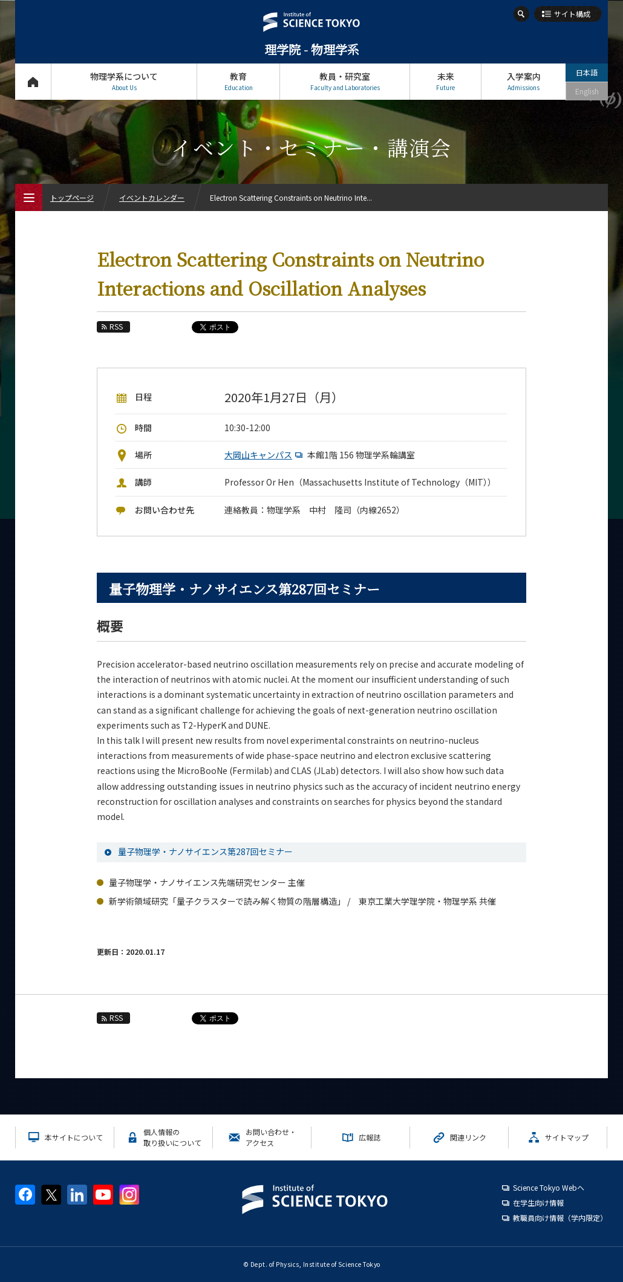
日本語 (587, 72)
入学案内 (523, 81)
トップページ (33, 81)
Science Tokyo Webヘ (548, 1187)
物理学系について (124, 81)
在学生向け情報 (538, 1202)
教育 (238, 81)
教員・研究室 (344, 81)
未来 (445, 81)
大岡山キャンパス (264, 455)
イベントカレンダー (151, 197)
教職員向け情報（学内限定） (560, 1217)
